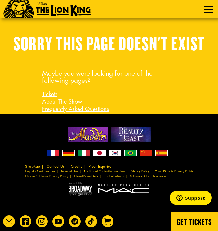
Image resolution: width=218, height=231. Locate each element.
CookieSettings (114, 176)
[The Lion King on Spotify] (75, 221)
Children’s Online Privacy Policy (46, 176)
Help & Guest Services (40, 171)
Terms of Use (69, 171)
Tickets (49, 94)
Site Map (32, 166)
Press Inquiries (100, 166)
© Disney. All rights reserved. (149, 176)
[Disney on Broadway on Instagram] (42, 221)
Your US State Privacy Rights (174, 171)
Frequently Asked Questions (75, 109)
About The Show (62, 101)
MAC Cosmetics (124, 188)
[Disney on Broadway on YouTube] (58, 221)
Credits (76, 166)
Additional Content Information (104, 171)
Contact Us (56, 166)
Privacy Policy (140, 171)
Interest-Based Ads (86, 176)
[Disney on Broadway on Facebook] (25, 221)
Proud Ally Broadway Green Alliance (80, 188)
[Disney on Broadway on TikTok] (91, 221)
